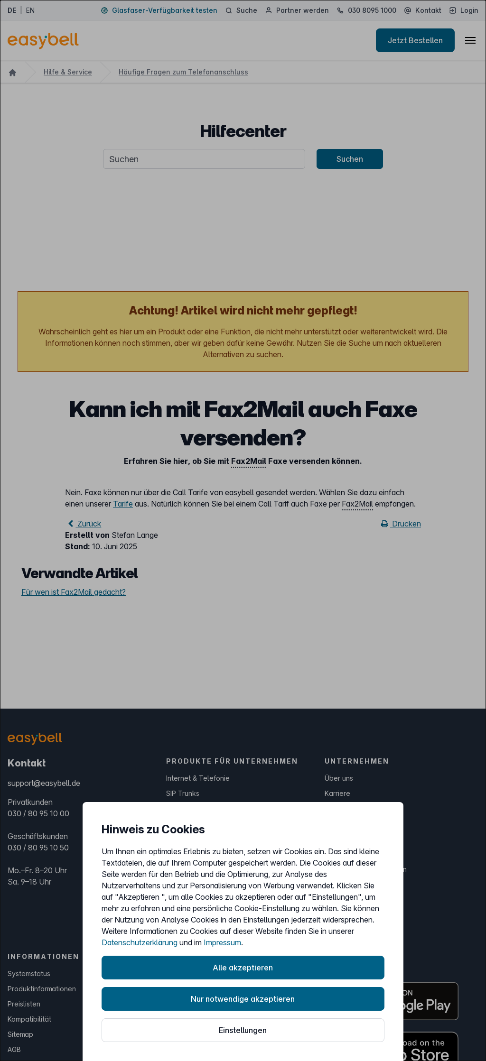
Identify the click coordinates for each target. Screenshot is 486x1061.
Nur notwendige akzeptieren (243, 999)
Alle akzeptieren (243, 967)
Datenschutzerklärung (140, 942)
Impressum (222, 942)
